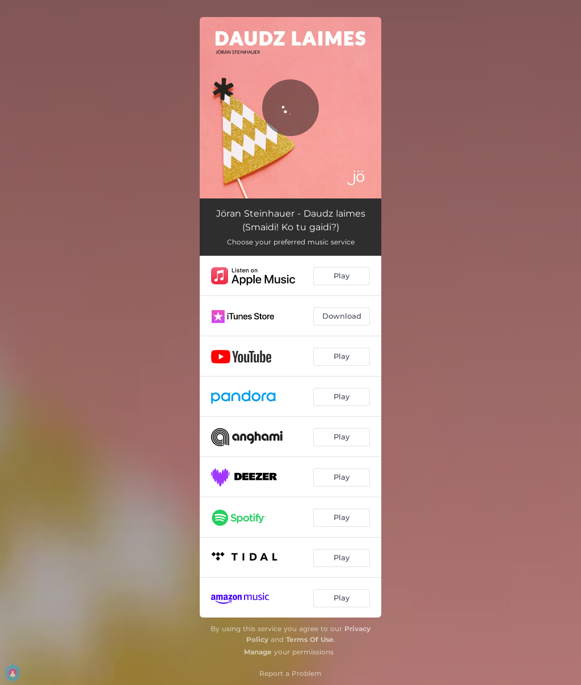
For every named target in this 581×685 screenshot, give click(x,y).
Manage (258, 652)
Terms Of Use (310, 639)
